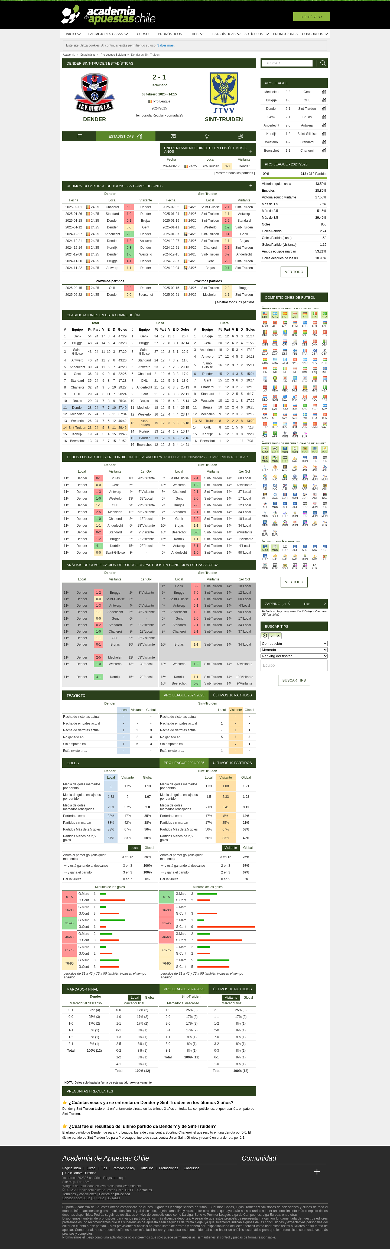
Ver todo (294, 272)
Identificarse (311, 17)
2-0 (227, 261)
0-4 (227, 234)
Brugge (112, 261)
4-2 (288, 142)
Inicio (73, 34)
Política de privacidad (114, 1194)
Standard (112, 214)
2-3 (129, 234)
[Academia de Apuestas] (286, 1172)
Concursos (315, 34)
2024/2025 (159, 108)
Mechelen (210, 295)
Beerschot (145, 295)
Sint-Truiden (224, 119)
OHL (112, 288)
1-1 (129, 268)
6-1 (196, 546)
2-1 (227, 207)
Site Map (68, 1182)
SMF (87, 1182)
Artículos (257, 34)
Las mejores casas (108, 34)
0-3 (129, 248)
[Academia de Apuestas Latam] (296, 1172)
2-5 (98, 512)
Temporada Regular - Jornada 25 (159, 115)
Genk (244, 234)
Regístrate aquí (114, 1178)
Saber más (165, 45)
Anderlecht (112, 234)
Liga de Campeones (246, 1215)
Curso (143, 34)
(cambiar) (272, 614)
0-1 (129, 220)
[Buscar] (321, 63)
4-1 (129, 261)
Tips (197, 34)
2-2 (227, 288)
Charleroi (112, 207)
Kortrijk (112, 248)
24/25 (193, 166)
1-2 (227, 220)
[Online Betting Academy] (276, 1172)
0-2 (227, 254)
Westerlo (145, 254)
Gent (145, 227)
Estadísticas (226, 34)
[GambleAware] (76, 1244)
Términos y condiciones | (80, 1194)
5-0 (129, 207)
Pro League (159, 101)
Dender (94, 119)
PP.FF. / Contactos (138, 1190)
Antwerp (146, 241)
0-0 (129, 227)
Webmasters (132, 1186)
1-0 (129, 214)
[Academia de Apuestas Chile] (246, 1172)
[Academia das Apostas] (256, 1172)
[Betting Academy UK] (306, 1172)
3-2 (129, 288)
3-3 (227, 166)
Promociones (285, 34)
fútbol (203, 1207)
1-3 (129, 241)
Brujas (145, 220)
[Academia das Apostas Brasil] (266, 1172)
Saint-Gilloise (210, 207)
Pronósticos (170, 34)
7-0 (196, 505)
